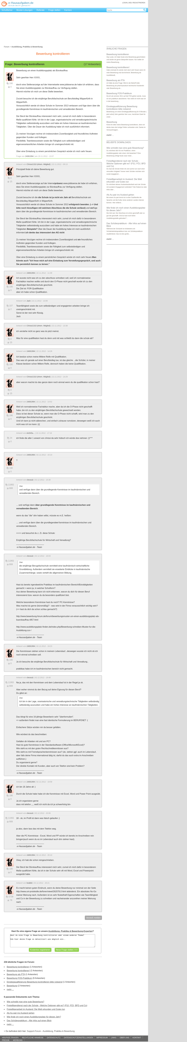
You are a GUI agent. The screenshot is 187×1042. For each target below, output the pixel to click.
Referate (40, 10)
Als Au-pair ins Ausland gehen (20, 1013)
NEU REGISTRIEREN (137, 3)
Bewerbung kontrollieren (18, 967)
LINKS (113, 1037)
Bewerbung (12, 986)
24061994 (29, 156)
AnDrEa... (30, 433)
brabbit (29, 883)
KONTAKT (136, 1037)
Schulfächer (7, 10)
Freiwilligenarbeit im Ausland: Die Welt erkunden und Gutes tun (36, 1009)
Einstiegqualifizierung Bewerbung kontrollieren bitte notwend (34, 982)
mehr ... (10, 989)
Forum (6, 47)
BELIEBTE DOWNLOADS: (118, 142)
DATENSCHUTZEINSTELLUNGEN (78, 1037)
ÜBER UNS (124, 1037)
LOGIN (124, 3)
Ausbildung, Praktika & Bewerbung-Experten (70, 931)
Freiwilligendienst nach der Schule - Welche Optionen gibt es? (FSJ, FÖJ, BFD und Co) (47, 1005)
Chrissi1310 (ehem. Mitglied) (38, 164)
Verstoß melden (93, 918)
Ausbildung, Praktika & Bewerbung (59, 1031)
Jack (29, 301)
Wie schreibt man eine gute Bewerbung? (25, 1002)
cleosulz (30, 480)
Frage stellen (54, 10)
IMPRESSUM (102, 1037)
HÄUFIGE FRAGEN (10, 1037)
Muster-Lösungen (24, 10)
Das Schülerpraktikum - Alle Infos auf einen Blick (29, 1020)
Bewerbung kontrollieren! (18, 970)
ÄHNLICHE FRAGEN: (116, 49)
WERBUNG (17, 1040)
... (110, 135)
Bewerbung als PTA (16, 974)
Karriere (68, 10)
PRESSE (5, 1040)
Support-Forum (34, 1031)
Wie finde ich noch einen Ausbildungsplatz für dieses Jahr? (34, 1017)
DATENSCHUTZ (54, 1037)
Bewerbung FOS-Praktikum (19, 978)
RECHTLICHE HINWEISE (33, 1037)
